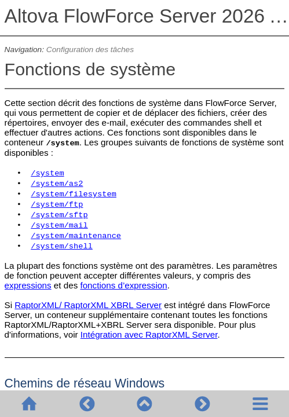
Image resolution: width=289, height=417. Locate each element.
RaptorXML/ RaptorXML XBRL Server (88, 305)
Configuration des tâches (90, 49)
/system (47, 173)
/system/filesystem (73, 194)
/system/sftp (59, 215)
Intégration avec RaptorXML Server (149, 334)
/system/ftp (57, 204)
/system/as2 (57, 184)
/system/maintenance (76, 236)
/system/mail (59, 225)
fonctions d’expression (123, 285)
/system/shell (62, 246)
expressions (28, 285)
